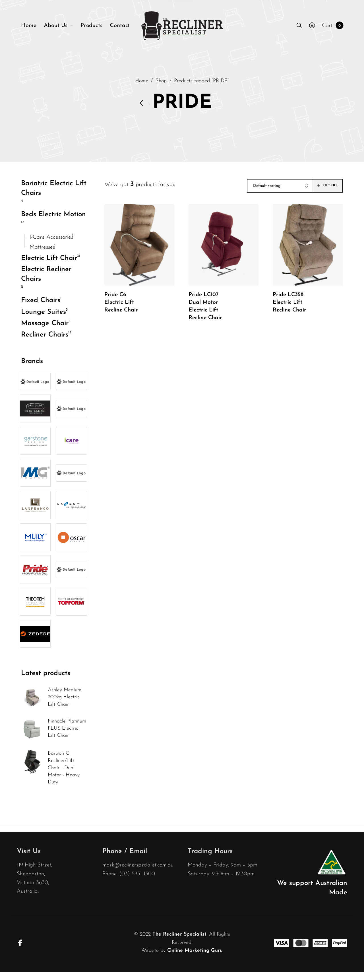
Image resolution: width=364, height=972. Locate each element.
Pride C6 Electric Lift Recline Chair (121, 302)
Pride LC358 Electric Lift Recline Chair (289, 302)
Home (141, 81)
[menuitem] (32, 25)
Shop (161, 81)
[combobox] (279, 186)
